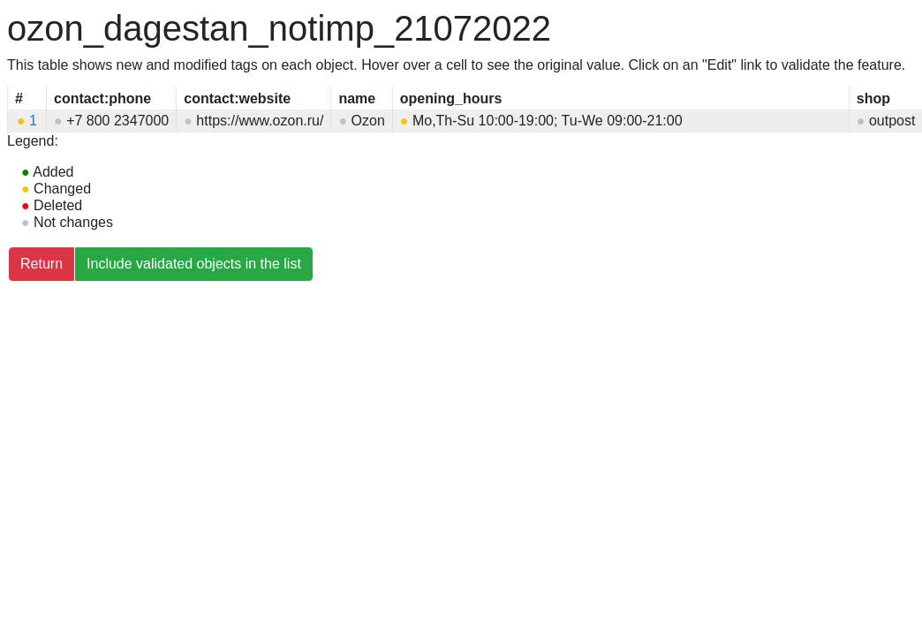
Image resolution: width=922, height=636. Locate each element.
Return (41, 263)
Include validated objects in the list (194, 263)
